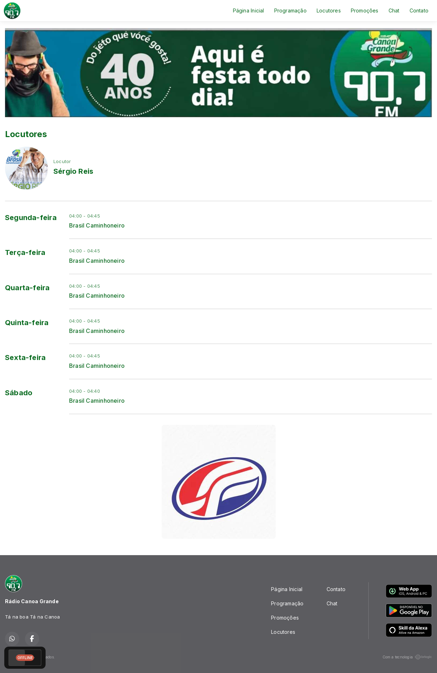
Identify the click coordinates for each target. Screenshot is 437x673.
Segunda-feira (31, 217)
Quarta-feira (27, 287)
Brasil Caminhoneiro (97, 225)
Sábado (18, 392)
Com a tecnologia (407, 656)
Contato (419, 10)
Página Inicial (248, 10)
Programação (290, 10)
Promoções (365, 10)
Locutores (329, 10)
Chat (394, 10)
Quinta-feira (27, 322)
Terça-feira (25, 252)
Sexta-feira (25, 357)
